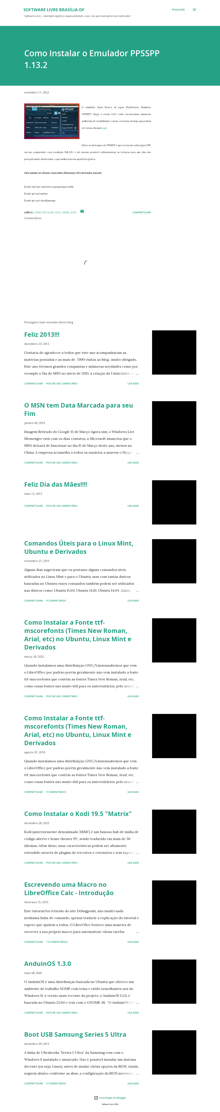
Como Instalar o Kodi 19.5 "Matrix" (78, 813)
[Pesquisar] (178, 10)
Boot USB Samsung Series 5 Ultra (75, 1034)
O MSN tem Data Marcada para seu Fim (78, 409)
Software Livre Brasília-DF (54, 9)
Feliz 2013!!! (41, 334)
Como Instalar (44, 212)
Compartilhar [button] (141, 212)
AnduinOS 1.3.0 (47, 963)
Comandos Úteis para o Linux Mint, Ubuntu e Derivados (78, 547)
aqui (104, 128)
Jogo (74, 212)
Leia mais (133, 383)
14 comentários (56, 941)
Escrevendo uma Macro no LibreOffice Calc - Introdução (69, 888)
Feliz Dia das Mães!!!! (55, 484)
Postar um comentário (61, 383)
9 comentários (56, 600)
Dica (58, 212)
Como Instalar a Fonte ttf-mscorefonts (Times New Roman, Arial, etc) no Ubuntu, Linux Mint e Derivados (77, 634)
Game (65, 212)
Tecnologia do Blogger (110, 1097)
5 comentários (56, 1083)
